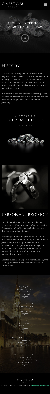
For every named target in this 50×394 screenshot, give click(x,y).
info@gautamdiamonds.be (40, 385)
